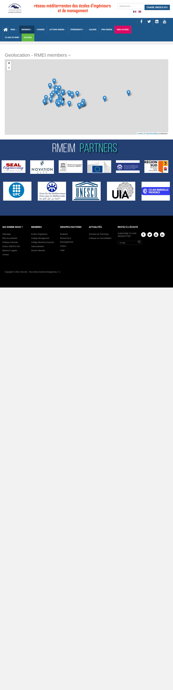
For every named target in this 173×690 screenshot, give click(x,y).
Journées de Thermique (99, 234)
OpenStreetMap (152, 133)
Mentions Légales (9, 250)
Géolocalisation (37, 246)
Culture (63, 246)
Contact (5, 255)
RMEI (14, 30)
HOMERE (41, 30)
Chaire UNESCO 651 (11, 246)
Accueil (5, 29)
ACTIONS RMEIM (57, 30)
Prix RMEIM (106, 30)
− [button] (9, 68)
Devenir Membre (38, 250)
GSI (59, 272)
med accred (123, 30)
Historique (6, 234)
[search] (133, 6)
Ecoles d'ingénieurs (39, 234)
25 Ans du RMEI (12, 37)
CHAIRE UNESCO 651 (157, 7)
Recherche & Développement (66, 240)
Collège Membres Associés (42, 242)
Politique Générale (10, 242)
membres (27, 30)
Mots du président (9, 238)
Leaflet (140, 133)
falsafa (28, 37)
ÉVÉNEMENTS (77, 30)
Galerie (92, 30)
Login (62, 250)
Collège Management (40, 238)
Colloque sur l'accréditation (100, 238)
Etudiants (64, 234)
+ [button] (9, 63)
